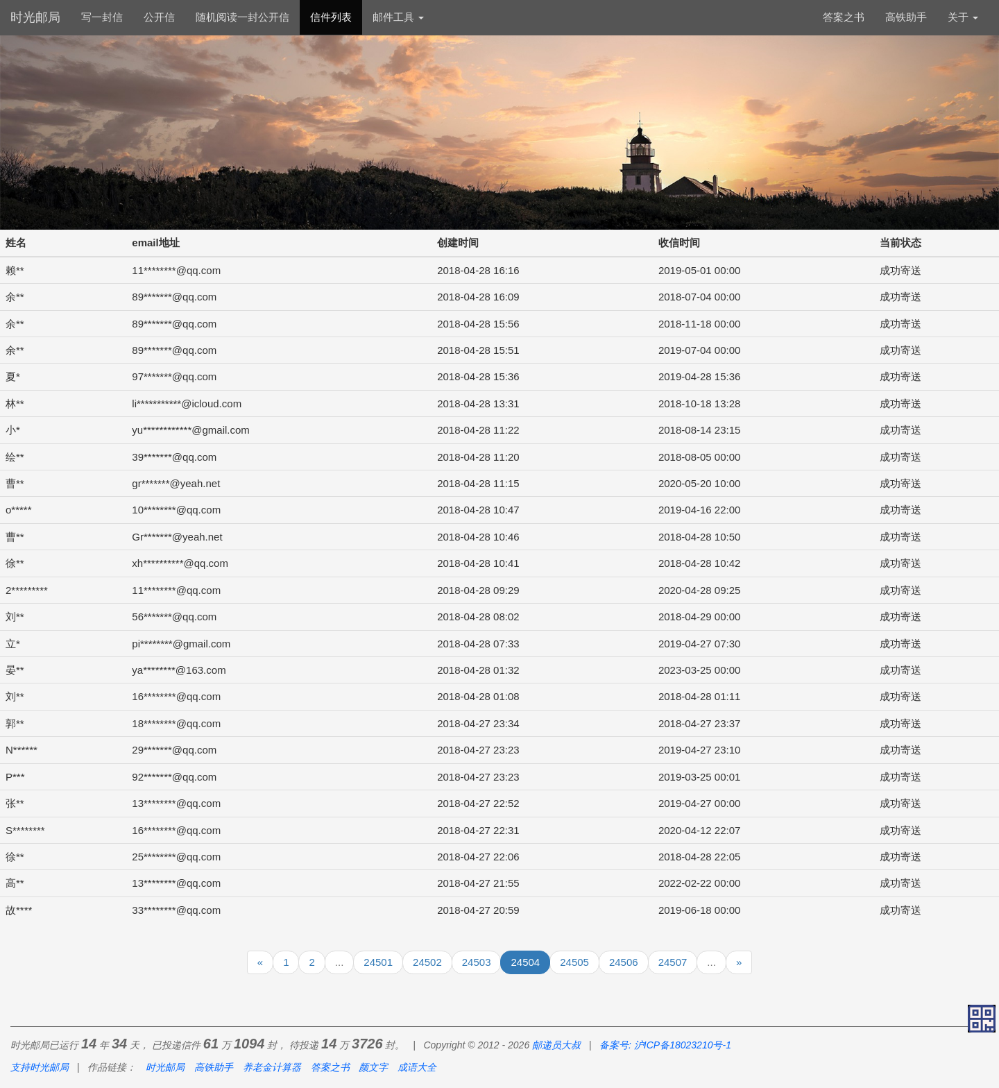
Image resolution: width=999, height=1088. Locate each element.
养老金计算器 (272, 1067)
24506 (623, 962)
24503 (476, 962)
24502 (427, 962)
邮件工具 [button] (398, 17)
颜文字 (373, 1067)
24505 (574, 962)
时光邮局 (35, 17)
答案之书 (843, 17)
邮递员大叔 (556, 1045)
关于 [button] (963, 17)
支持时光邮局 (39, 1067)
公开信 (159, 17)
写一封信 (102, 17)
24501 (378, 962)
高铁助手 (906, 17)
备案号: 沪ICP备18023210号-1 (665, 1045)
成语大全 (417, 1067)
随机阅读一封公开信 (242, 17)
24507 (673, 962)
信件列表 (331, 17)
